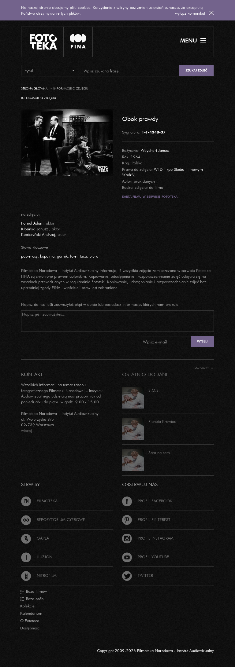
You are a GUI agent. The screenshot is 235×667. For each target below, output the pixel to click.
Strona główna (34, 88)
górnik (62, 256)
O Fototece (29, 620)
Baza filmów (33, 591)
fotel (73, 256)
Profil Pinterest (146, 519)
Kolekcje (27, 605)
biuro (93, 256)
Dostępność (29, 627)
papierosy (29, 256)
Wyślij (202, 341)
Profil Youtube (145, 556)
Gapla (35, 538)
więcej (26, 430)
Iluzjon (36, 556)
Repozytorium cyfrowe (53, 519)
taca (83, 256)
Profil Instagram (147, 538)
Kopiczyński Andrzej (38, 234)
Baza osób (31, 599)
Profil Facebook (147, 500)
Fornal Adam (32, 223)
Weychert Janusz (155, 150)
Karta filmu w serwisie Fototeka (149, 197)
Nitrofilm (39, 575)
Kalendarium (31, 613)
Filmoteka (39, 500)
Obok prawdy (140, 119)
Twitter (137, 575)
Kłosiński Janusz (35, 228)
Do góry (204, 368)
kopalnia (47, 256)
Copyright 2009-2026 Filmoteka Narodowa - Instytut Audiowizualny (155, 650)
